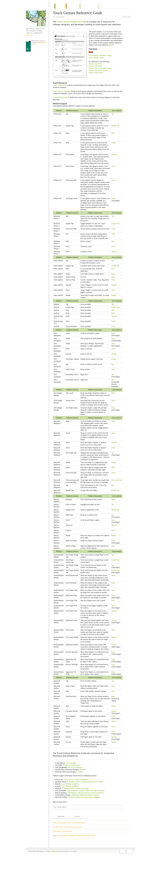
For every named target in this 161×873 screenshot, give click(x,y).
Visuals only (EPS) (96, 68)
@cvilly (74, 779)
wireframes (72, 851)
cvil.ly (69, 779)
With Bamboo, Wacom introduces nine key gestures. (87, 809)
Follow (76, 832)
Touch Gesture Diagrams (63, 92)
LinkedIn (81, 787)
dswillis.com (68, 781)
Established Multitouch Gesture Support (86, 811)
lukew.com (73, 783)
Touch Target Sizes (61, 85)
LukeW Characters (38, 18)
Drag (113, 143)
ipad (90, 851)
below (99, 47)
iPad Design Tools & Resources (64, 847)
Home (37, 6)
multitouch (65, 851)
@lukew (80, 783)
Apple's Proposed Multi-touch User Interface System (70, 838)
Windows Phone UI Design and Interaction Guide (87, 798)
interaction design (82, 851)
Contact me (54, 868)
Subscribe (60, 832)
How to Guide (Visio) (97, 75)
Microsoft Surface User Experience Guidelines (86, 813)
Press (114, 183)
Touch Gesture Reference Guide (73, 22)
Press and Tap (117, 483)
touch (59, 851)
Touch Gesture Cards (97, 60)
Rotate (114, 298)
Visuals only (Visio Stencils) (99, 73)
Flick (113, 133)
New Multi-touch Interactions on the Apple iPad (68, 843)
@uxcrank (77, 781)
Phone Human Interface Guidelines (77, 795)
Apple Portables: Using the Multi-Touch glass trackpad (87, 806)
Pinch (113, 169)
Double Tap (115, 126)
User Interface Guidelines (71, 800)
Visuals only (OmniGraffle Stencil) (102, 71)
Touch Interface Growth (62, 98)
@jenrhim (84, 785)
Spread (114, 155)
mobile (94, 851)
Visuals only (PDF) (96, 66)
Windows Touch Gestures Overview (77, 804)
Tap (113, 114)
